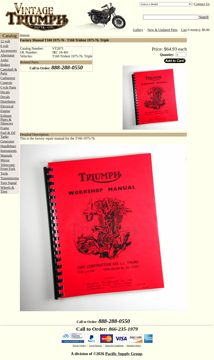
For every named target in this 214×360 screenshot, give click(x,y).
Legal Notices (95, 345)
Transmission (9, 178)
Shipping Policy (133, 345)
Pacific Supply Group (123, 353)
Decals (5, 92)
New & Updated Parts (162, 30)
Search (204, 17)
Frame (4, 128)
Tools (4, 173)
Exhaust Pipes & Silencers (6, 119)
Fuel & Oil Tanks (7, 134)
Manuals (6, 155)
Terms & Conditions (114, 345)
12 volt (5, 41)
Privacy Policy (79, 345)
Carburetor (7, 78)
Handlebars (8, 146)
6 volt (4, 46)
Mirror (5, 160)
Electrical (6, 106)
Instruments (8, 151)
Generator (7, 141)
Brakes (5, 65)
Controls (6, 83)
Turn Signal (8, 183)
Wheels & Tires (7, 189)
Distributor (7, 101)
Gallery (138, 30)
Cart (184, 30)
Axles (4, 60)
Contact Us (202, 4)
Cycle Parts (8, 87)
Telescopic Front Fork (7, 167)
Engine (5, 111)
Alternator (7, 55)
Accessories (8, 50)
